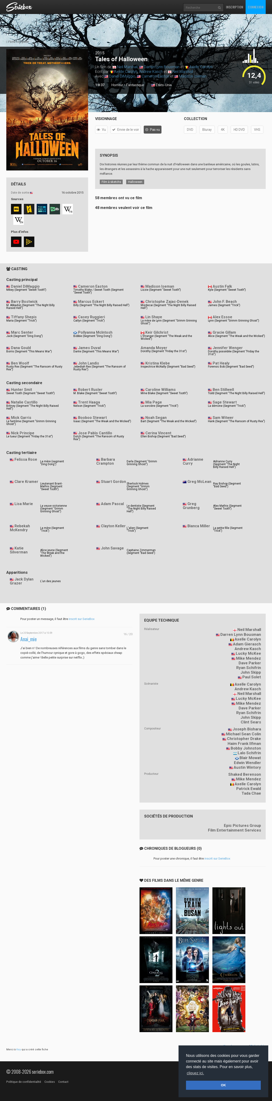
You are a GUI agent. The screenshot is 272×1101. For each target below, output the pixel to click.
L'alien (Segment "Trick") (137, 529)
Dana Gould (21, 348)
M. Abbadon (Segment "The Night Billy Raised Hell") (30, 307)
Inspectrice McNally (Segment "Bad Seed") (168, 366)
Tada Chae (251, 793)
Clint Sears (251, 722)
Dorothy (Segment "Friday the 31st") (164, 351)
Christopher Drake (244, 738)
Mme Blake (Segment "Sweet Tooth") (164, 393)
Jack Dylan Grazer (21, 581)
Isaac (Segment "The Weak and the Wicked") (102, 421)
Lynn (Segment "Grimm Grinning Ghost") (233, 320)
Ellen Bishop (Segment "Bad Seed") (163, 436)
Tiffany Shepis (24, 317)
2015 (99, 52)
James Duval (89, 348)
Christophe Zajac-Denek (167, 301)
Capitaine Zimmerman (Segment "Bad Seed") (141, 552)
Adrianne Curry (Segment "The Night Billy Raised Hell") (226, 464)
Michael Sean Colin (243, 734)
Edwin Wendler (247, 762)
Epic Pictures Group (242, 825)
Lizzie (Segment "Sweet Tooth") (161, 289)
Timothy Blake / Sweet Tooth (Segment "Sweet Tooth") (98, 291)
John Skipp (250, 672)
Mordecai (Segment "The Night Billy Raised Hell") (168, 307)
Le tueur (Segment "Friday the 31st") (29, 436)
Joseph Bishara (247, 729)
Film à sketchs (111, 182)
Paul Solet (251, 677)
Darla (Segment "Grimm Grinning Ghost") (142, 463)
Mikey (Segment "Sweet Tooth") (26, 289)
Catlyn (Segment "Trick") (89, 320)
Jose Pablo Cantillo (95, 433)
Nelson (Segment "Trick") (89, 405)
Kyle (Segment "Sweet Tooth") (227, 289)
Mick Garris (21, 417)
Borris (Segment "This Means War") (29, 351)
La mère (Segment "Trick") (52, 529)
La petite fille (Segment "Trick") (228, 529)
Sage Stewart (225, 402)
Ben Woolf (20, 363)
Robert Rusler (90, 389)
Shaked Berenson (244, 774)
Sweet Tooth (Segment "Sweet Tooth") (30, 393)
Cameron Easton (155, 76)
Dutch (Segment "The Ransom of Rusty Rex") (98, 438)
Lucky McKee (248, 653)
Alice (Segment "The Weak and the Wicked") (236, 336)
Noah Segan (156, 417)
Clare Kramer (26, 481)
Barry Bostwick (24, 301)
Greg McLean (199, 481)
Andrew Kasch (151, 71)
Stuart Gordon (113, 481)
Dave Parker (250, 663)
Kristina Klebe (157, 363)
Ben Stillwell (223, 389)
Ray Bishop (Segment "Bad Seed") (227, 485)
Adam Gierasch (247, 644)
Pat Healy (221, 363)
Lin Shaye (153, 317)
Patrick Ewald (248, 788)
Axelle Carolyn (200, 67)
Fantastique (135, 85)
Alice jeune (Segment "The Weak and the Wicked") (54, 553)
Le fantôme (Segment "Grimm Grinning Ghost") (31, 423)
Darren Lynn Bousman (161, 67)
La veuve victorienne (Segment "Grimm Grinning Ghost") (53, 508)
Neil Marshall (127, 67)
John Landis (88, 363)
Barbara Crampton (105, 461)
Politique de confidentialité (23, 1081)
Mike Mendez (248, 658)
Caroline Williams (160, 389)
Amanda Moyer (154, 348)
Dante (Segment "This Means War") (96, 351)
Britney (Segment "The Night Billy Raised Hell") (32, 407)
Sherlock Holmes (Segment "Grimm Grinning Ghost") (138, 486)
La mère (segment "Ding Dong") (52, 463)
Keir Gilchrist (156, 332)
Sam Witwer (223, 417)
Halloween (135, 182)
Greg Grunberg (191, 506)
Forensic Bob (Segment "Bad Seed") (231, 366)
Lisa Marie (23, 504)
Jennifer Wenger (228, 348)
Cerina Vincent (158, 433)
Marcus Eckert (91, 301)
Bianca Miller (198, 526)
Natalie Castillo (24, 402)
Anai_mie (28, 639)
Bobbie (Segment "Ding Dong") (92, 336)
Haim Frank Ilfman (244, 743)
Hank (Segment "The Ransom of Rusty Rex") (236, 421)
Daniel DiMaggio (122, 76)
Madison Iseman (192, 76)
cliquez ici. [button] (195, 1073)
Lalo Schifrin (249, 753)
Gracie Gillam (224, 332)
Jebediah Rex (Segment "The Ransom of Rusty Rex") (99, 368)
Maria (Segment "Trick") (21, 320)
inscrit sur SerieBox (81, 619)
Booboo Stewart (92, 417)
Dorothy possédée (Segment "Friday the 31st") (233, 353)
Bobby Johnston (246, 748)
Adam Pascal (112, 504)
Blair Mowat (250, 757)
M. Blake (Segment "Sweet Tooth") (95, 393)
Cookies (49, 1081)
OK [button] (223, 1085)
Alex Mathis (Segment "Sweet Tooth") (227, 507)
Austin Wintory (247, 767)
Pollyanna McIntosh (95, 332)
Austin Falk (222, 286)
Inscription (234, 6)
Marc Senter (22, 332)
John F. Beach (225, 301)
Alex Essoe (222, 317)
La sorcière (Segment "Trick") (159, 405)
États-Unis (161, 85)
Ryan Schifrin (248, 667)
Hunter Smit (21, 389)
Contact (63, 1081)
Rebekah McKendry (20, 528)
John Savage (112, 548)
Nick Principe (22, 433)
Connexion (255, 6)
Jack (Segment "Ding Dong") (24, 336)
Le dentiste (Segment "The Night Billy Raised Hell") (141, 508)
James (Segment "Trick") (224, 305)
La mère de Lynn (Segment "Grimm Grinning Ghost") (169, 322)
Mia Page (153, 402)
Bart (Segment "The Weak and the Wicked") (169, 421)
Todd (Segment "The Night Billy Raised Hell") (236, 393)
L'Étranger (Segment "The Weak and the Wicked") (166, 337)
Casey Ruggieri (91, 317)
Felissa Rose (25, 459)
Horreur (117, 85)
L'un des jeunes (50, 581)
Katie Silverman (19, 550)
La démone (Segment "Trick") (227, 405)
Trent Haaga (89, 402)
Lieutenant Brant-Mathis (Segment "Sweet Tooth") (51, 486)
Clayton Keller (113, 526)
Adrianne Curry (193, 461)
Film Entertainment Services (234, 830)
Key (18, 1049)
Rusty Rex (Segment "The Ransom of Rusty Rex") (34, 368)
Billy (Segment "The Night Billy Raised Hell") (101, 305)
